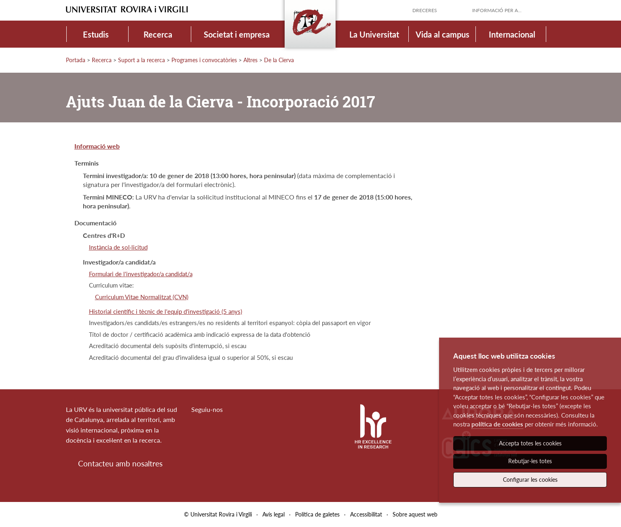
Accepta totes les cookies (530, 443)
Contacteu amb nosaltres (120, 463)
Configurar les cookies (530, 479)
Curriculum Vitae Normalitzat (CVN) (141, 296)
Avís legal (273, 514)
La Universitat (374, 34)
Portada (75, 60)
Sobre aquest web (415, 514)
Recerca (158, 34)
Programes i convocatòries (204, 60)
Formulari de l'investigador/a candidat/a (140, 273)
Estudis (96, 34)
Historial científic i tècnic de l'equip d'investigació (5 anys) (165, 311)
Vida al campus (442, 34)
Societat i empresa (237, 34)
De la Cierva (279, 60)
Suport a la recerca (141, 60)
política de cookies (497, 424)
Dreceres (424, 10)
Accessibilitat (366, 514)
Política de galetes (317, 514)
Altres (250, 60)
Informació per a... (497, 10)
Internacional (512, 34)
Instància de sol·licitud (118, 247)
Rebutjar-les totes (530, 461)
